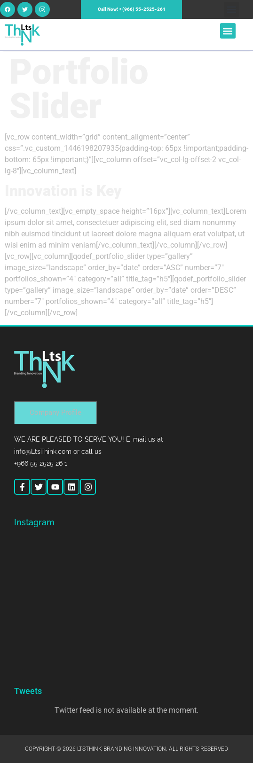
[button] (231, 9)
